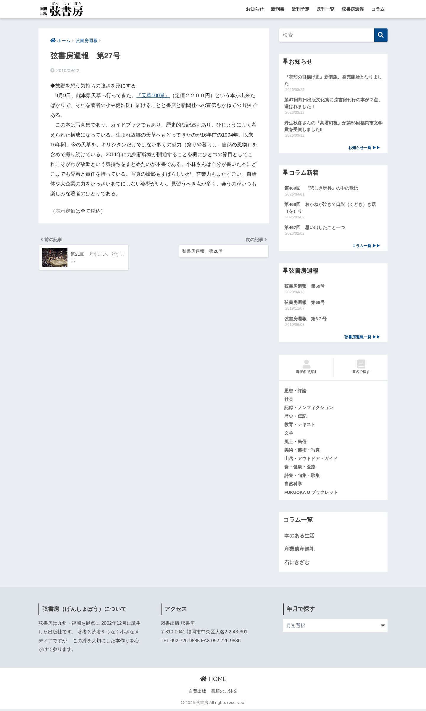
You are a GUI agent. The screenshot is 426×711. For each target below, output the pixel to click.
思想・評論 (295, 392)
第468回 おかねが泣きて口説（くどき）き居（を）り (330, 208)
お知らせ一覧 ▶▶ (364, 148)
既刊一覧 (325, 9)
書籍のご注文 (224, 693)
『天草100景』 (153, 95)
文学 (288, 435)
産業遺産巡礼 (299, 551)
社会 (288, 400)
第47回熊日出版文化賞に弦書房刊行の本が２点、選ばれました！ (333, 103)
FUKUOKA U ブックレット (311, 494)
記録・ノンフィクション (308, 409)
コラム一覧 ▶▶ (366, 246)
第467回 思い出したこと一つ (314, 228)
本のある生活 (299, 538)
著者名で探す (306, 368)
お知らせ (255, 9)
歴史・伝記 (295, 418)
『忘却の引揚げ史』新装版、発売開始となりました (333, 80)
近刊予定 (300, 9)
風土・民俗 (295, 443)
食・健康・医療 (299, 469)
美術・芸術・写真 (302, 452)
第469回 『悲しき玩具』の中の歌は (321, 188)
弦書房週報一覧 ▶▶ (362, 338)
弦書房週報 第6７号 (305, 320)
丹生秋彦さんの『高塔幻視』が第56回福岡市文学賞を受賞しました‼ (333, 126)
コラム (378, 9)
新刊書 (277, 9)
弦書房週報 (353, 9)
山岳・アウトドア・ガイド (311, 460)
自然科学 (293, 486)
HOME (213, 681)
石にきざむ (296, 565)
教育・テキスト (299, 426)
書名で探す (360, 368)
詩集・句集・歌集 (302, 477)
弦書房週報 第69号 (304, 287)
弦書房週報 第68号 (304, 303)
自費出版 (197, 693)
